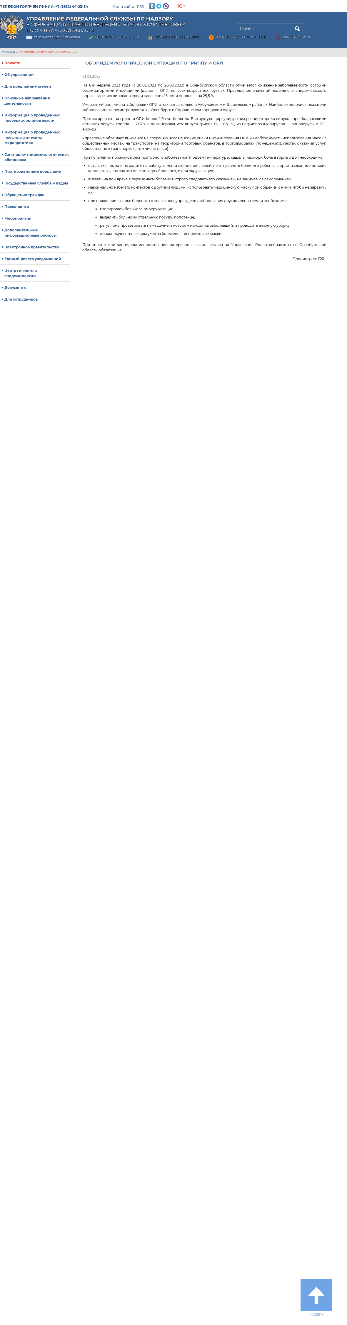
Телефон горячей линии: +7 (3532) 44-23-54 (44, 6)
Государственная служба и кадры (36, 183)
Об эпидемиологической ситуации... (48, 52)
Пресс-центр (16, 206)
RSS (140, 6)
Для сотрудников (297, 37)
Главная (8, 52)
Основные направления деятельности (27, 101)
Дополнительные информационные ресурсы (30, 233)
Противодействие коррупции (32, 171)
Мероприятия (17, 218)
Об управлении (19, 74)
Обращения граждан (24, 195)
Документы (15, 287)
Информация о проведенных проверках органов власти (32, 118)
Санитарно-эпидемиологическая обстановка (36, 157)
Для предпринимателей (27, 86)
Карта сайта (123, 6)
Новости (12, 63)
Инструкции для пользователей (242, 37)
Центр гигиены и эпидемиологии (20, 273)
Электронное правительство (31, 247)
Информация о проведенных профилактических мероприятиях (32, 137)
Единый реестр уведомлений (32, 259)
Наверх (316, 1297)
